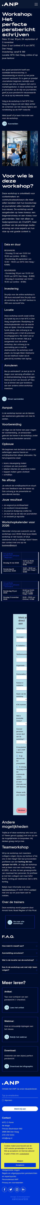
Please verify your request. (21, 793)
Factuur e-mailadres (20, 684)
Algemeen (8, 1100)
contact (20, 836)
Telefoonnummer (21, 655)
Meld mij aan (20, 1109)
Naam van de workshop (21, 695)
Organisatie (20, 665)
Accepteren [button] (20, 1165)
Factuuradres (21, 674)
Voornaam (20, 637)
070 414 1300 (8, 1135)
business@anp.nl (9, 545)
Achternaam (21, 628)
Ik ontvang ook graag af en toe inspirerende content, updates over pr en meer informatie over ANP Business (21, 777)
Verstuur (21, 810)
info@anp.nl (7, 1138)
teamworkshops (9, 890)
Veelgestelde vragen (11, 1170)
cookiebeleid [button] (24, 1154)
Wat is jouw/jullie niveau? (19, 718)
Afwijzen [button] (20, 1161)
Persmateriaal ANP (10, 1179)
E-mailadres (21, 645)
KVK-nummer (21, 706)
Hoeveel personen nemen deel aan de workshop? (20, 734)
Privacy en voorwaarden (12, 1183)
